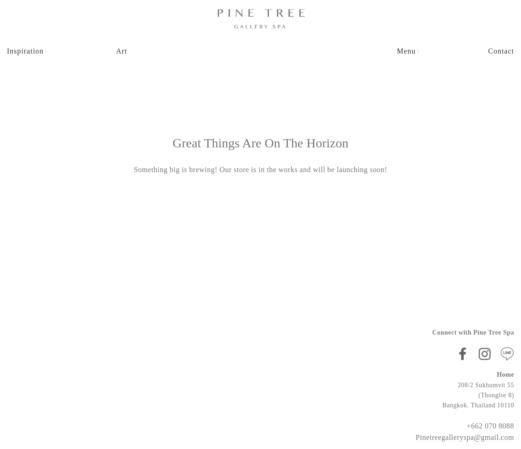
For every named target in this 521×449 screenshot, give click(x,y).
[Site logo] (261, 18)
